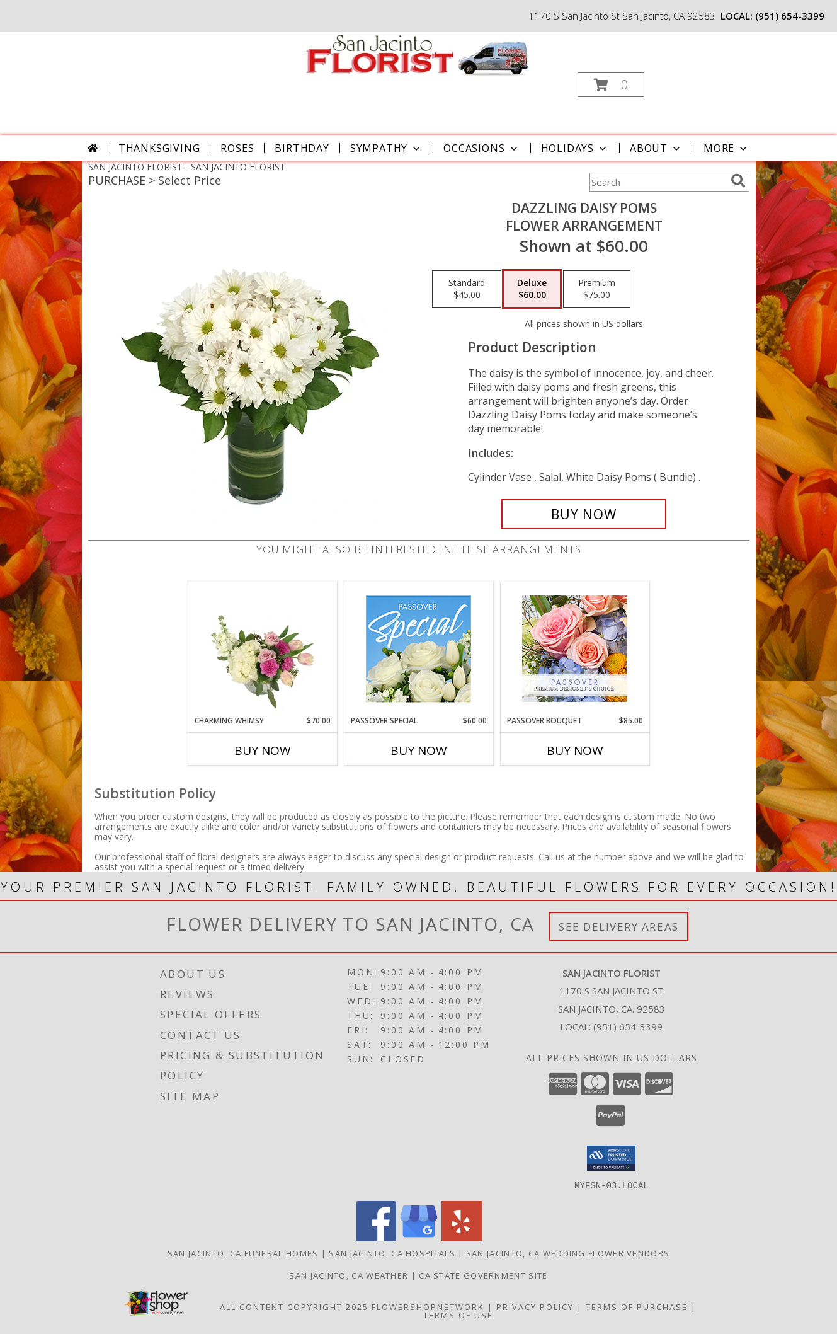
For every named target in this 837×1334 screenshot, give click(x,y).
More (726, 148)
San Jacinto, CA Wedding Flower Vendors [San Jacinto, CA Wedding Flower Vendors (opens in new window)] (567, 1252)
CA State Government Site (483, 1274)
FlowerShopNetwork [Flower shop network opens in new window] (428, 1306)
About (656, 148)
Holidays (575, 148)
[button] (611, 84)
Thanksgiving (159, 148)
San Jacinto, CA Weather (348, 1274)
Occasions (481, 148)
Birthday (302, 148)
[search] (738, 180)
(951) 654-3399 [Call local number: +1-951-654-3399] (789, 15)
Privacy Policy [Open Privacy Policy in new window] (535, 1306)
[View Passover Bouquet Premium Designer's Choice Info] (574, 649)
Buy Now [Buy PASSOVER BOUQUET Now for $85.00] (575, 750)
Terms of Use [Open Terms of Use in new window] (458, 1314)
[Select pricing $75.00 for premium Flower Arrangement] (597, 289)
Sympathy (386, 148)
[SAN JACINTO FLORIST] (417, 54)
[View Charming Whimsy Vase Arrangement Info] (262, 648)
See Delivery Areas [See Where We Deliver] (619, 926)
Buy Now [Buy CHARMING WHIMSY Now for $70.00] (262, 750)
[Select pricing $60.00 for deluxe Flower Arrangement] (532, 289)
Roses (237, 148)
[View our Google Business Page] (419, 1237)
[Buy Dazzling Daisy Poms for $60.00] (584, 514)
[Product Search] (657, 182)
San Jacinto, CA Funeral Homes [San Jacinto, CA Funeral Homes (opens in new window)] (243, 1252)
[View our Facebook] (376, 1237)
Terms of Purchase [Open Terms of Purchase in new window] (637, 1306)
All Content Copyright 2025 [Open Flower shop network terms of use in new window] (294, 1306)
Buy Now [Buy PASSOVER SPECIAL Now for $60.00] (418, 750)
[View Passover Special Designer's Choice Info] (418, 649)
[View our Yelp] (461, 1237)
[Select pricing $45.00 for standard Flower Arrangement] (467, 289)
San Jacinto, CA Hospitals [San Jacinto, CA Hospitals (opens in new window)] (392, 1252)
